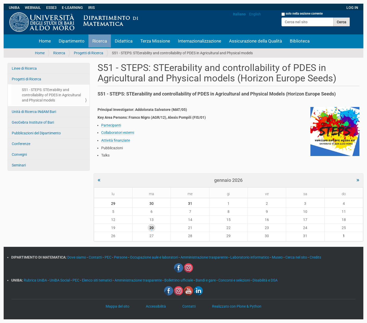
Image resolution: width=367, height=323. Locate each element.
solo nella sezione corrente (304, 13)
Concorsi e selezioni (234, 280)
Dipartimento (72, 41)
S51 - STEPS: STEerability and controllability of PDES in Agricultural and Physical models (51, 95)
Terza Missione (155, 41)
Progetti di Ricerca (88, 53)
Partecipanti (111, 125)
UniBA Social (60, 280)
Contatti (96, 257)
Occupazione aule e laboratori (154, 257)
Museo (278, 257)
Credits (315, 257)
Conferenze (21, 144)
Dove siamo (77, 257)
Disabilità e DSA (265, 280)
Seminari (19, 165)
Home (45, 41)
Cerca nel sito (296, 257)
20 (151, 228)
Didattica (124, 41)
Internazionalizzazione (199, 41)
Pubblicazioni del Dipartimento (36, 133)
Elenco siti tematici (97, 280)
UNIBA (14, 7)
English (255, 14)
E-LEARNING (72, 7)
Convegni (19, 154)
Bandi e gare (206, 280)
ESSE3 (51, 7)
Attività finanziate (115, 140)
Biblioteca (300, 41)
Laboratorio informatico (250, 257)
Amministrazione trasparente (204, 257)
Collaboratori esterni (117, 132)
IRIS (91, 7)
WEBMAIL (33, 7)
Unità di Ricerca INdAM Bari (34, 112)
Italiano (239, 14)
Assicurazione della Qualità (255, 41)
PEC (108, 257)
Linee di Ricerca (24, 68)
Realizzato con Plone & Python (236, 306)
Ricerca (99, 41)
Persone (121, 257)
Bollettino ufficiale (179, 280)
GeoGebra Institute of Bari (33, 122)
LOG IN (352, 7)
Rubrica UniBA (36, 280)
